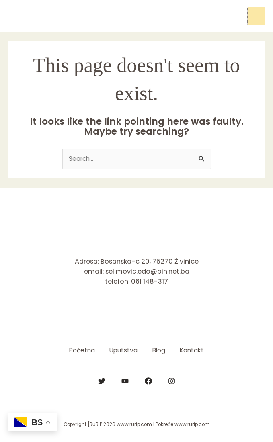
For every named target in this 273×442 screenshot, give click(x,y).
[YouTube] (125, 380)
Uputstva (123, 350)
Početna (80, 350)
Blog (159, 350)
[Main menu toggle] (256, 16)
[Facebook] (148, 380)
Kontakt (194, 350)
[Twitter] (101, 380)
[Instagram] (171, 380)
